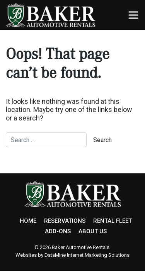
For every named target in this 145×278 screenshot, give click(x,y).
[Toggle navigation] (133, 15)
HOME (28, 220)
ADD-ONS (58, 231)
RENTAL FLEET (112, 220)
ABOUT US (92, 231)
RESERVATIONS (64, 220)
